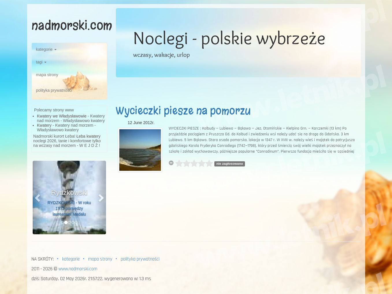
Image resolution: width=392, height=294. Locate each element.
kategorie (46, 49)
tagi (41, 62)
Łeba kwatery (89, 136)
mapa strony (47, 74)
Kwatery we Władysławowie (62, 116)
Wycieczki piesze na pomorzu (183, 111)
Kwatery (44, 125)
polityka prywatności (54, 90)
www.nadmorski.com (77, 269)
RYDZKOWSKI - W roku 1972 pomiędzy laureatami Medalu (69, 208)
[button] (38, 197)
